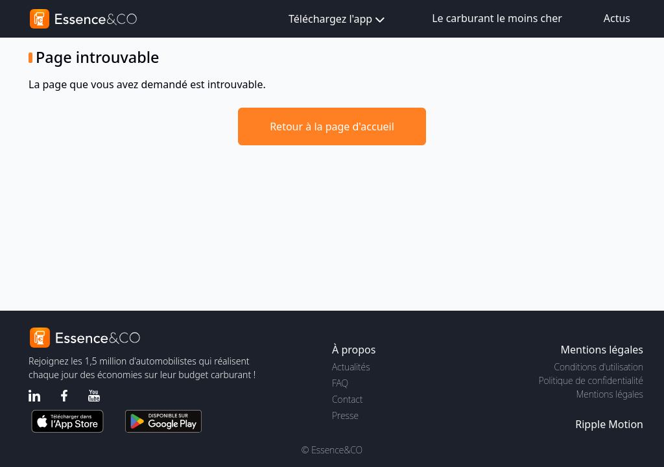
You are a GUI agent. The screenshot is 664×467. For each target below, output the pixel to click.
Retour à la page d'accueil (332, 126)
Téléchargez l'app (338, 20)
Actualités (351, 367)
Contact (347, 399)
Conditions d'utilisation (598, 367)
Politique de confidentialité (591, 380)
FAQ (340, 383)
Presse (345, 415)
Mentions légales (609, 394)
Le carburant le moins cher (497, 18)
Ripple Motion (609, 424)
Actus (617, 18)
